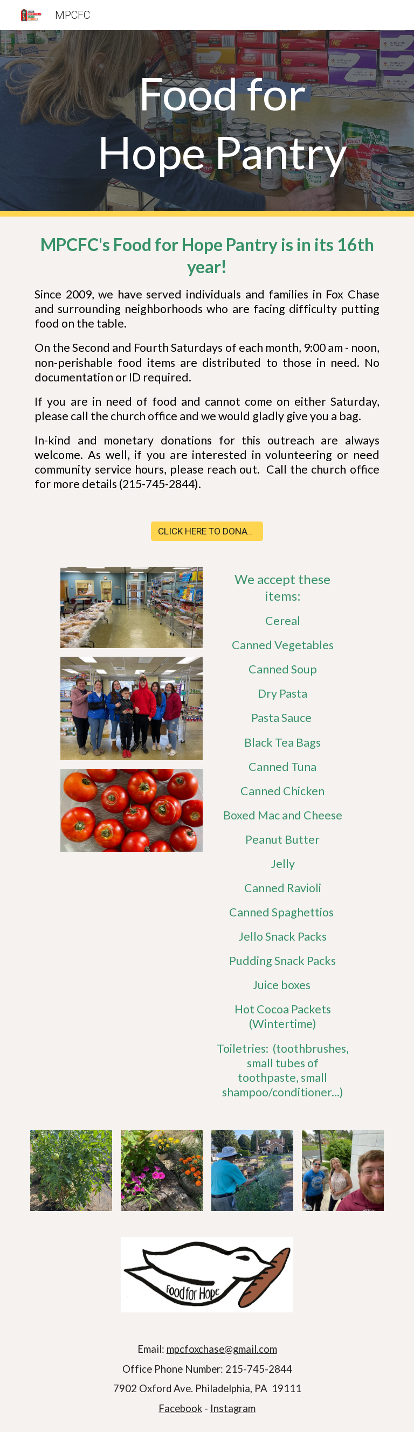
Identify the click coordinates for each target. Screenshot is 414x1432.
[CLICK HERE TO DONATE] (206, 531)
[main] (222, 123)
